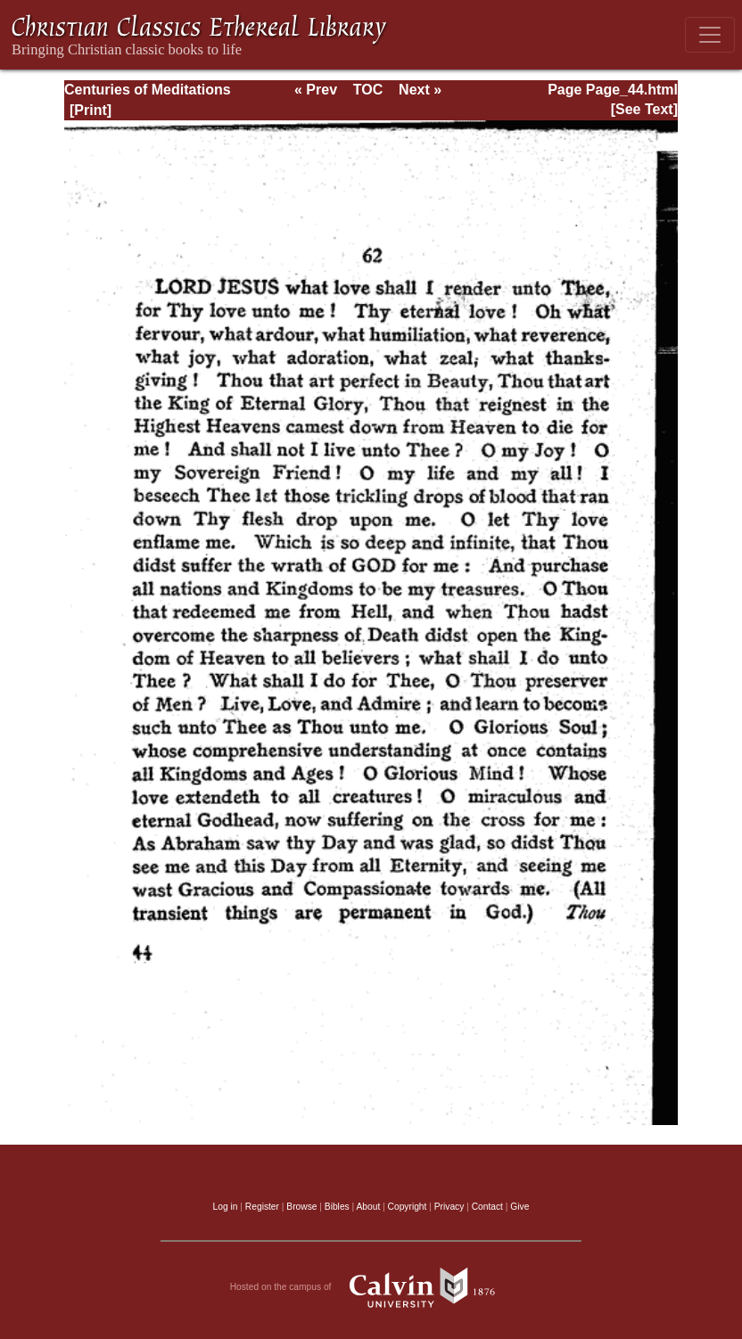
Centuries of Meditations (147, 89)
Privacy (449, 1207)
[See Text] (644, 109)
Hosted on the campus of (371, 1287)
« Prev (315, 89)
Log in (225, 1207)
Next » (420, 89)
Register (262, 1207)
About (368, 1207)
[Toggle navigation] (710, 35)
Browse (301, 1207)
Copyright (407, 1207)
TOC (368, 89)
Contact (487, 1207)
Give (519, 1207)
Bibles (337, 1207)
